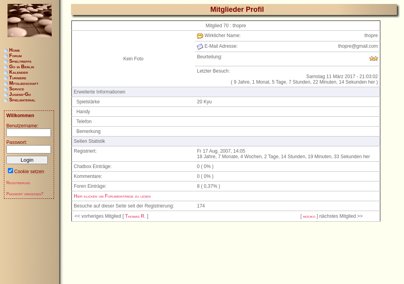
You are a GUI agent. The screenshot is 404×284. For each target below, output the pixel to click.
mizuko (309, 216)
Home (14, 50)
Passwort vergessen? (24, 194)
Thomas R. (135, 216)
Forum (15, 55)
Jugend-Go (20, 94)
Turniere (17, 77)
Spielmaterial (22, 100)
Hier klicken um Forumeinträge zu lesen (112, 196)
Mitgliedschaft (23, 83)
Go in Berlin (21, 66)
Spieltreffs (20, 61)
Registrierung (18, 183)
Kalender (18, 72)
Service (16, 89)
